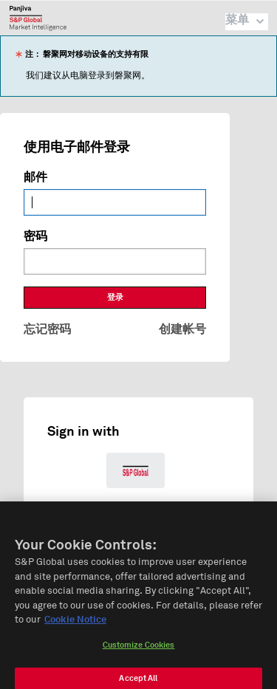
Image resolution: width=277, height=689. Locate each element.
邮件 (35, 177)
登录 (115, 297)
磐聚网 (38, 17)
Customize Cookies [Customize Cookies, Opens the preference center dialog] (139, 653)
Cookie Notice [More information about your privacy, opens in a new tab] (75, 628)
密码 (35, 236)
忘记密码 (47, 329)
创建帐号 (182, 329)
